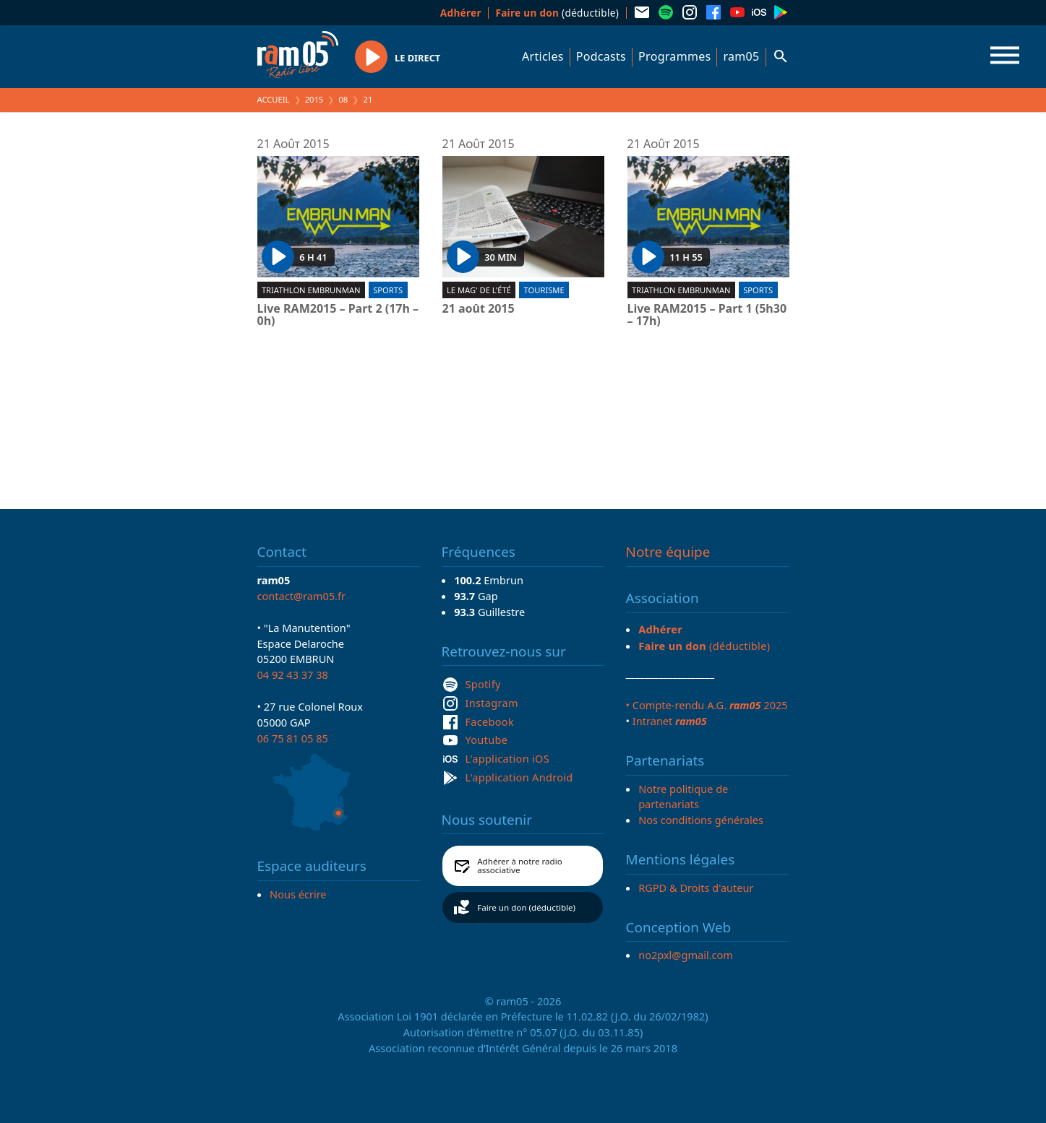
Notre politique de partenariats (683, 796)
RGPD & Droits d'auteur (695, 887)
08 (343, 99)
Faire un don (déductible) (526, 907)
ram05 (741, 56)
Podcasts (601, 56)
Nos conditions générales (700, 819)
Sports (388, 290)
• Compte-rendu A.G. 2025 (707, 705)
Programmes (674, 56)
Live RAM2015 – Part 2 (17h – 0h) (338, 315)
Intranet (670, 721)
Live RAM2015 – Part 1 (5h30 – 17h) (707, 315)
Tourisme (544, 290)
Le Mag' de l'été (479, 290)
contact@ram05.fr (301, 596)
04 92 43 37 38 (292, 674)
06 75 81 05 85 (292, 738)
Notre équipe (668, 551)
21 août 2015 (478, 309)
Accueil (273, 99)
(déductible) (557, 12)
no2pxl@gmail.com (685, 955)
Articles (543, 56)
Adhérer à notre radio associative (519, 865)
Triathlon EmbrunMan (311, 290)
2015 (314, 99)
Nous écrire (298, 894)
